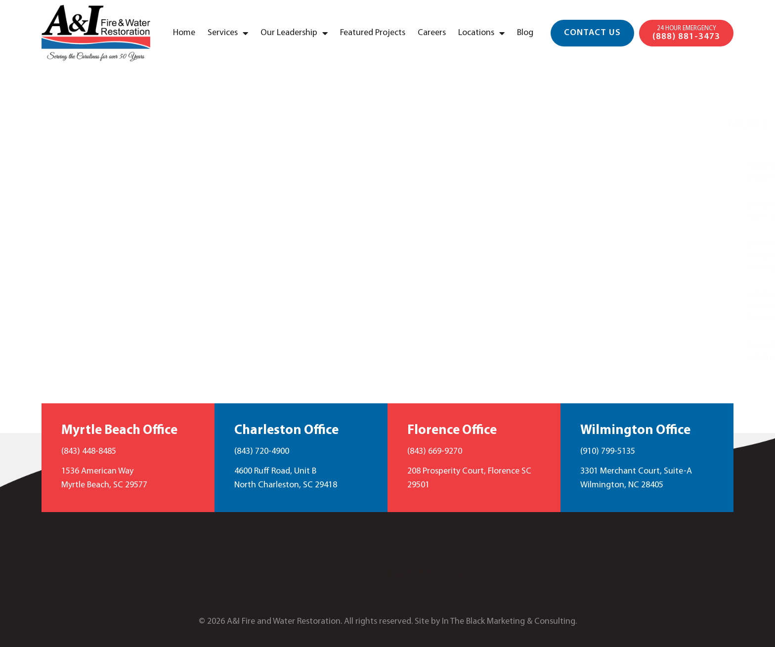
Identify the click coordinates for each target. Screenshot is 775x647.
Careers (432, 33)
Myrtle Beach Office (119, 430)
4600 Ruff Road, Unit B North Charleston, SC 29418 (285, 478)
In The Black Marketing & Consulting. (509, 621)
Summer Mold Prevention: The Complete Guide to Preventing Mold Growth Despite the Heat (650, 255)
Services (228, 33)
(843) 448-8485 (88, 451)
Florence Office (452, 430)
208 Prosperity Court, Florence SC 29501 (469, 478)
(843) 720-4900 (261, 451)
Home (184, 33)
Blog (525, 33)
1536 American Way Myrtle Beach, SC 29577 (104, 478)
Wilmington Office (635, 430)
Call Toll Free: (388, 574)
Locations (481, 33)
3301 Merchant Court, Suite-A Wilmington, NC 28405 (636, 478)
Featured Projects (372, 33)
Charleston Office (286, 430)
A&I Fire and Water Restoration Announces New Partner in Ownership (649, 306)
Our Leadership (294, 33)
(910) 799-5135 (607, 451)
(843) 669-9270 (434, 451)
